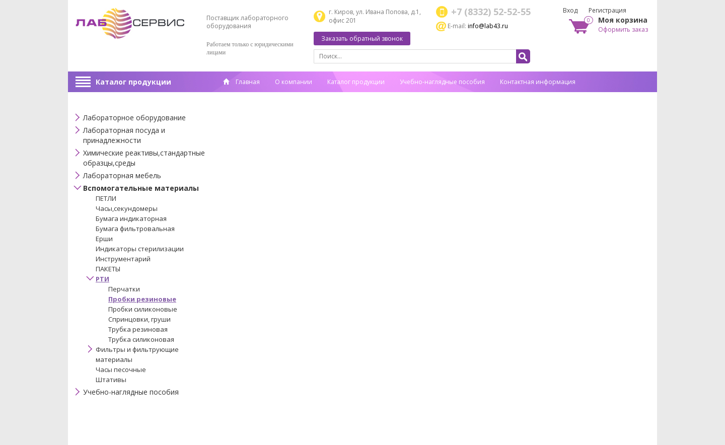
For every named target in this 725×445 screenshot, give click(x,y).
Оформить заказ (623, 29)
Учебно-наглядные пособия (442, 82)
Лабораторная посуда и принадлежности (124, 135)
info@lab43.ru (488, 26)
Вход (570, 10)
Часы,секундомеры (127, 208)
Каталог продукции (133, 82)
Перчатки (124, 288)
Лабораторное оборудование (134, 117)
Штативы (111, 379)
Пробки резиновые (142, 299)
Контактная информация (537, 82)
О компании (293, 82)
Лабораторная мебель (122, 175)
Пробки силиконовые (142, 309)
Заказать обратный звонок (362, 38)
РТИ (102, 278)
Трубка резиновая (138, 329)
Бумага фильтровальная (135, 228)
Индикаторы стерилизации (140, 248)
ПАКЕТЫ (108, 268)
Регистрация (607, 10)
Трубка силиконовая (141, 339)
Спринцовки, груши (139, 319)
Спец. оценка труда (251, 97)
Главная (241, 82)
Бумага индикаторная (131, 218)
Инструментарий (123, 258)
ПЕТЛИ (106, 198)
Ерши (104, 238)
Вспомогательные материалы (141, 188)
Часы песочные (121, 369)
